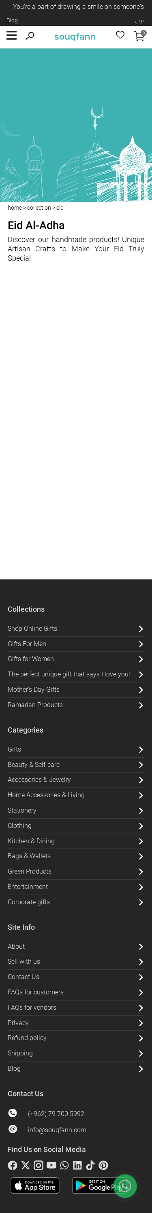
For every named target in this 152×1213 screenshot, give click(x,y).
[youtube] (51, 1166)
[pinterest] (103, 1166)
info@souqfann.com (57, 1130)
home (15, 207)
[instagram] (38, 1166)
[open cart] (139, 37)
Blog (12, 20)
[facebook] (12, 1166)
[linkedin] (77, 1166)
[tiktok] (90, 1166)
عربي (140, 20)
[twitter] (25, 1166)
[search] (30, 36)
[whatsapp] (64, 1166)
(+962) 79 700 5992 (56, 1114)
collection (39, 207)
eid (60, 207)
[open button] (11, 36)
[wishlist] (120, 37)
